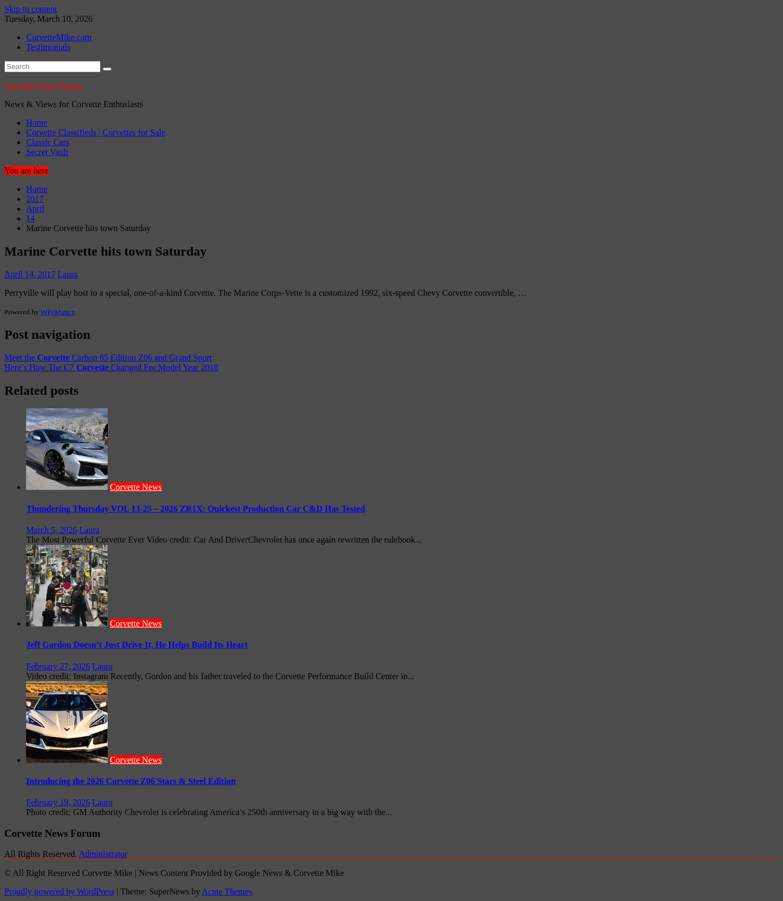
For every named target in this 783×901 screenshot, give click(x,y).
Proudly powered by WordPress (59, 891)
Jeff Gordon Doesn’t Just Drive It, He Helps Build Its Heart (137, 644)
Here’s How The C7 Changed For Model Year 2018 (111, 367)
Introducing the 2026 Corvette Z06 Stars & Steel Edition (130, 781)
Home (36, 122)
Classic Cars (48, 142)
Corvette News (136, 487)
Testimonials (48, 47)
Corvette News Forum (43, 85)
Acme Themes (227, 891)
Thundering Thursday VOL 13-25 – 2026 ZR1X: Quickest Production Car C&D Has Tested (195, 508)
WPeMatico (57, 312)
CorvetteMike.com (58, 37)
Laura (68, 274)
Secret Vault (47, 152)
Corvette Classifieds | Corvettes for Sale (95, 132)
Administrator (103, 854)
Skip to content (30, 9)
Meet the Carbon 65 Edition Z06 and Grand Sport (108, 357)
